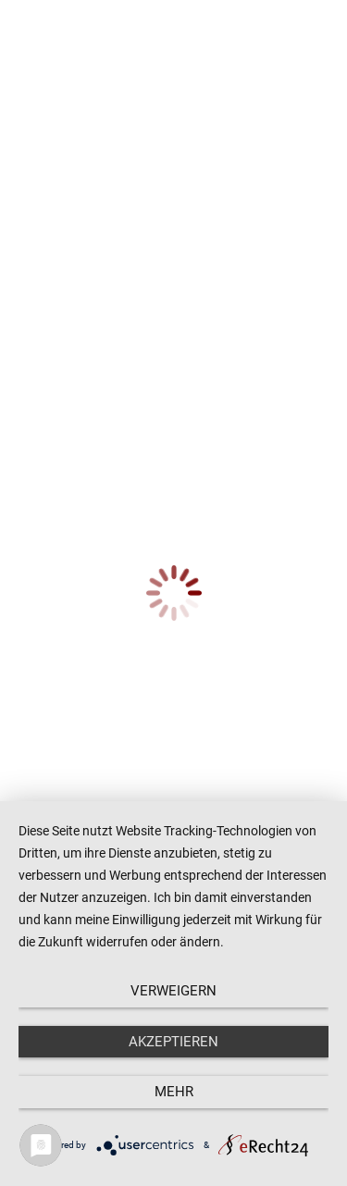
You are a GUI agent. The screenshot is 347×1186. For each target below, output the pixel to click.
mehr (174, 1091)
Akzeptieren (173, 1041)
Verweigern (173, 990)
